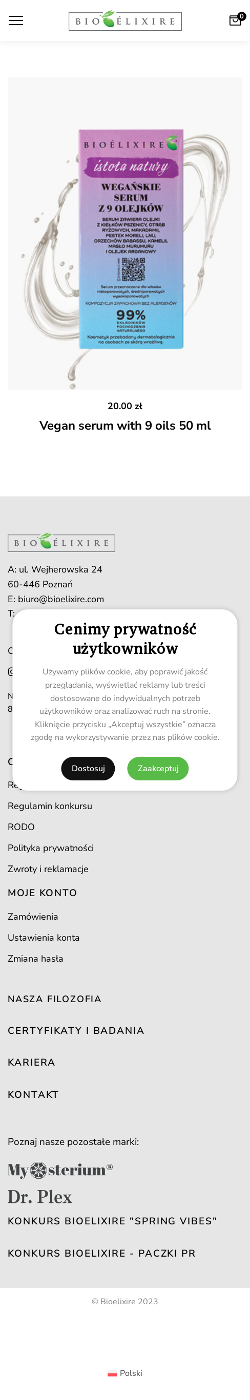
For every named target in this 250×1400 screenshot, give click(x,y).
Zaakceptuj (158, 768)
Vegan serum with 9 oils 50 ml (125, 425)
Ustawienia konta (44, 937)
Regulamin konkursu (50, 806)
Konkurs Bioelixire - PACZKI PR (102, 1253)
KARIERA (32, 1062)
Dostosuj (88, 768)
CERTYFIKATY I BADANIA (76, 1030)
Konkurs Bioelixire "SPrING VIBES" (113, 1221)
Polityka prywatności (51, 848)
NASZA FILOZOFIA (55, 999)
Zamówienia (33, 916)
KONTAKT (33, 1094)
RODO (21, 827)
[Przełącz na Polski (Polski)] (125, 1373)
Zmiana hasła (36, 958)
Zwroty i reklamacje (48, 869)
